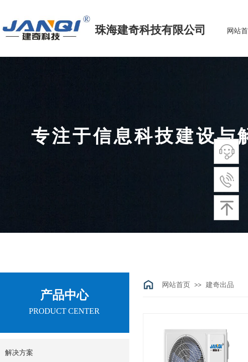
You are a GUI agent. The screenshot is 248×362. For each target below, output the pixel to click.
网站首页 (176, 285)
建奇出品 (220, 285)
